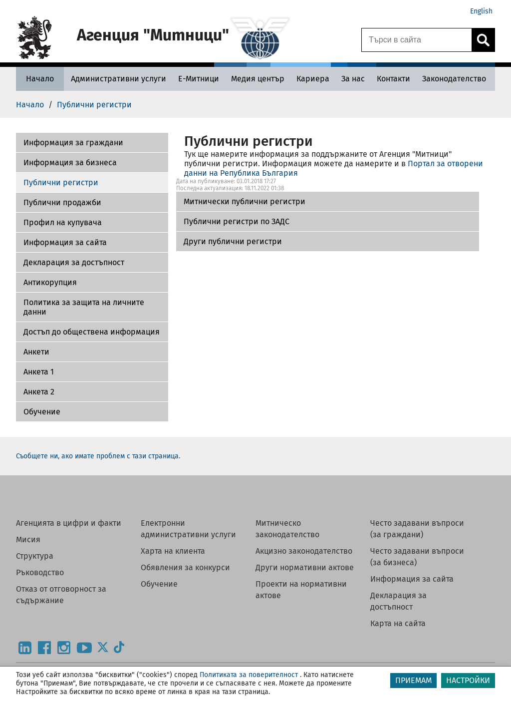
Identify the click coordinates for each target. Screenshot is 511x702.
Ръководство (40, 572)
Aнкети (36, 351)
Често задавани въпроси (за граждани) (417, 528)
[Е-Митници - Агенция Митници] (198, 78)
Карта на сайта (398, 623)
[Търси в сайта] (417, 39)
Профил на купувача (62, 222)
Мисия (28, 539)
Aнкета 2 (38, 391)
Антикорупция (50, 282)
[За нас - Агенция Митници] (353, 78)
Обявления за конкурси (185, 567)
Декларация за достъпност (73, 262)
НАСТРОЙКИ (468, 680)
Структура (34, 556)
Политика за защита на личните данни (83, 307)
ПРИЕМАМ (413, 680)
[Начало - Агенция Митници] (40, 78)
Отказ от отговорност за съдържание (61, 594)
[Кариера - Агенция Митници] (312, 78)
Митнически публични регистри (244, 201)
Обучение (41, 411)
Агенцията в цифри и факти (68, 523)
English (481, 11)
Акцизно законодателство (304, 551)
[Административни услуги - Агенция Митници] (118, 78)
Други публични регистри (233, 241)
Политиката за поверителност (249, 675)
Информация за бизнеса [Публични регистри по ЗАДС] (70, 162)
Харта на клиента (173, 551)
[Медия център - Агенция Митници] (257, 78)
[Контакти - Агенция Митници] (393, 78)
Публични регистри (60, 182)
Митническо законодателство (287, 528)
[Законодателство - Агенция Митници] (454, 78)
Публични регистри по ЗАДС (236, 221)
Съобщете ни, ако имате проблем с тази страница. (98, 456)
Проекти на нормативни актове (301, 589)
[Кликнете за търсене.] (483, 39)
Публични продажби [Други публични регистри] (62, 202)
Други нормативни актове (305, 567)
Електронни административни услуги (188, 528)
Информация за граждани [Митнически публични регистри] (73, 142)
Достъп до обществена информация (91, 332)
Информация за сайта (65, 242)
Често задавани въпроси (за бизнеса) (417, 556)
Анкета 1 (38, 371)
